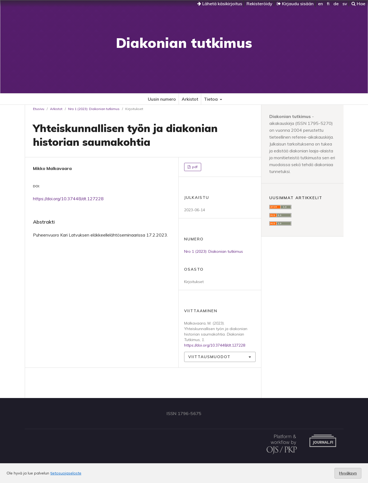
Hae (358, 3)
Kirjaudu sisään (295, 3)
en (320, 3)
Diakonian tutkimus (184, 42)
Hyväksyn (348, 473)
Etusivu (38, 109)
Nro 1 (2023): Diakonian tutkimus (94, 109)
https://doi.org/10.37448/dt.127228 (68, 198)
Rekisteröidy (259, 3)
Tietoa (211, 99)
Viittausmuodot (209, 356)
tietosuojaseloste (65, 473)
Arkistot (190, 99)
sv (344, 3)
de (336, 3)
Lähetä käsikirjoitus (219, 3)
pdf (194, 167)
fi (328, 3)
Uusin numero (162, 99)
